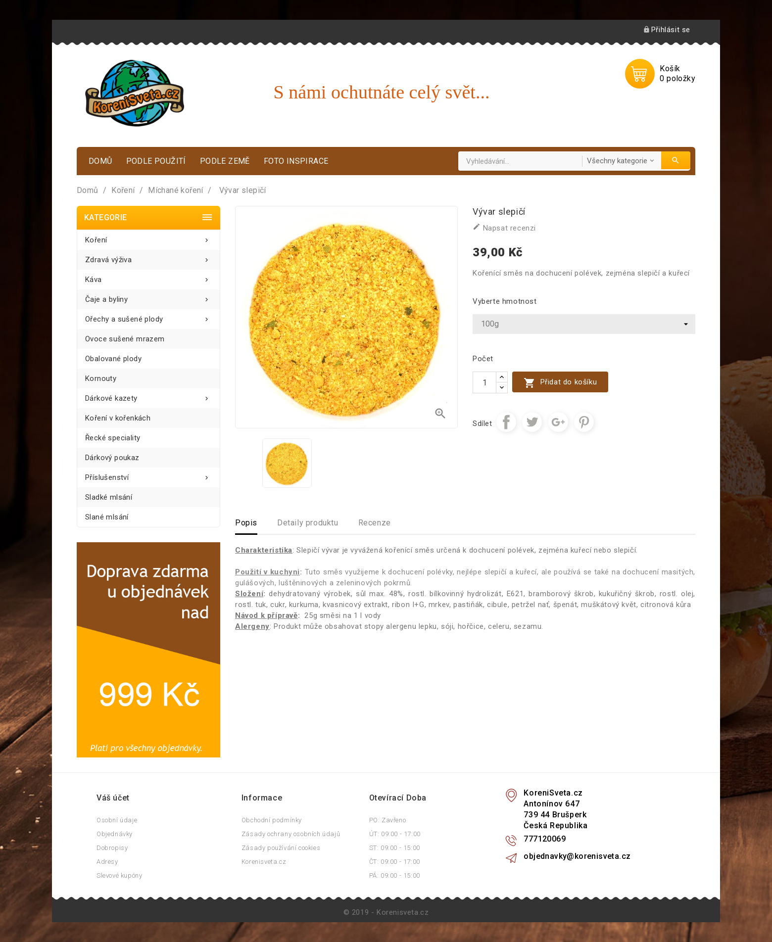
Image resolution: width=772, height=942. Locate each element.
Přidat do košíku (560, 383)
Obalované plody (113, 358)
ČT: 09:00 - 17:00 (394, 861)
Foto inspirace (296, 161)
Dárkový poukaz (112, 457)
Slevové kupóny (119, 875)
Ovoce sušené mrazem (125, 338)
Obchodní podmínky (271, 820)
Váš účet (113, 797)
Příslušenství (148, 475)
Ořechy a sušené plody (148, 316)
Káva (148, 277)
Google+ (558, 422)
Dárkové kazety (148, 395)
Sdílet (506, 422)
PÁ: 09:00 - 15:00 (394, 875)
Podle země (225, 161)
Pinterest (584, 422)
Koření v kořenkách (117, 418)
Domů (100, 161)
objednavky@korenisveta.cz (577, 856)
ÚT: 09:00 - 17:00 (395, 834)
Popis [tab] (246, 522)
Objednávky (114, 834)
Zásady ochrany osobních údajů (290, 834)
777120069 (545, 839)
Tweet (532, 422)
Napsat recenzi (504, 228)
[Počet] (484, 382)
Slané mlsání (107, 517)
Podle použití (156, 161)
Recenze (374, 522)
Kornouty (100, 378)
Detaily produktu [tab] (307, 522)
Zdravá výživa (148, 257)
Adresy (107, 861)
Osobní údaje (116, 820)
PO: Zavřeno (387, 820)
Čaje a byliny (148, 296)
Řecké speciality (112, 437)
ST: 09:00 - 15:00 (394, 847)
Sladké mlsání (108, 497)
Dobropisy (112, 847)
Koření (148, 237)
